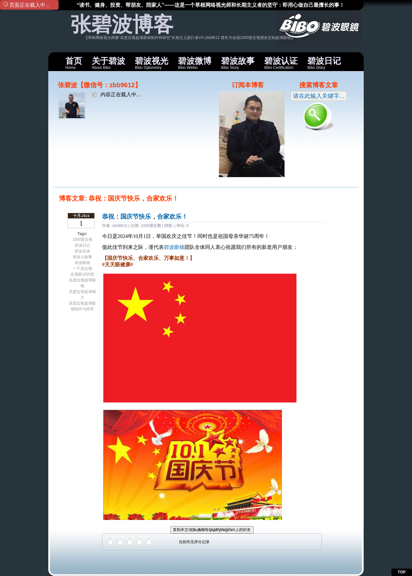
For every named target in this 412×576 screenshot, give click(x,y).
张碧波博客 (121, 24)
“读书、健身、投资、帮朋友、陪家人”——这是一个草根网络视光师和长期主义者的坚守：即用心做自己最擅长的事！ (210, 5)
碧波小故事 (82, 257)
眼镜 (179, 247)
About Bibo (108, 63)
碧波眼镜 (82, 262)
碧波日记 (82, 245)
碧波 (169, 247)
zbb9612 (119, 225)
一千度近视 (82, 268)
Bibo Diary (324, 63)
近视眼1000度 (82, 274)
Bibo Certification (281, 63)
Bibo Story (238, 63)
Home (73, 63)
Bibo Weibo (194, 63)
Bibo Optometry (151, 63)
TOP (402, 572)
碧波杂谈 (82, 251)
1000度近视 (82, 239)
